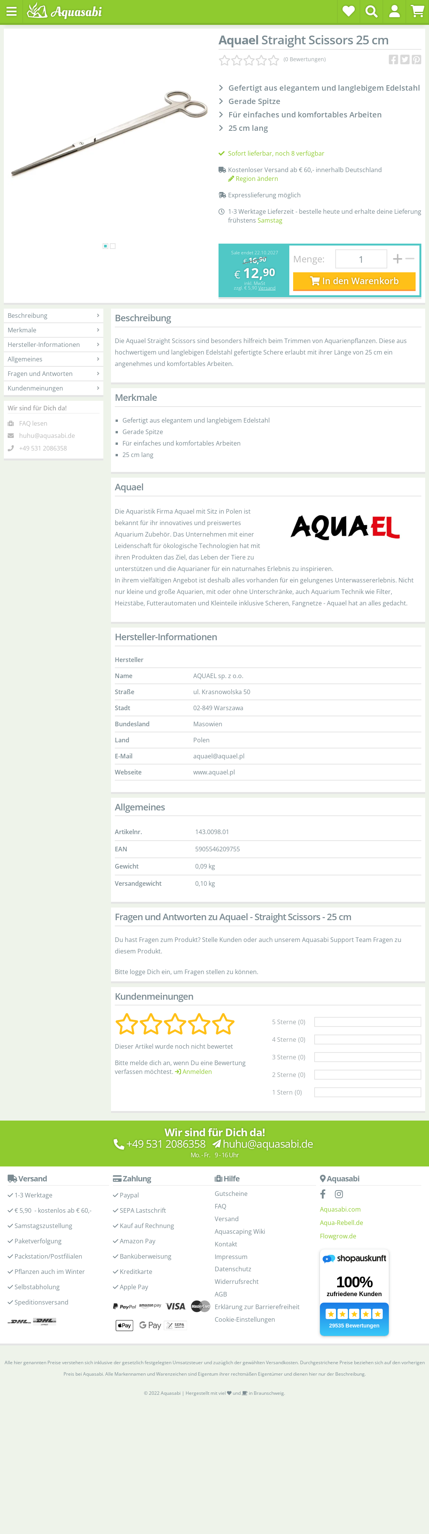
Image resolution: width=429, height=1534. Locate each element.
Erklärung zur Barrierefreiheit (257, 1307)
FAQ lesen (33, 423)
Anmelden (193, 1071)
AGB (221, 1294)
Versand (267, 288)
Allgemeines (54, 359)
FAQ (220, 1206)
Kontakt (226, 1244)
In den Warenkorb (354, 281)
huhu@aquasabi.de (47, 435)
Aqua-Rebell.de (341, 1222)
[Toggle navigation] (11, 11)
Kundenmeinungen (54, 388)
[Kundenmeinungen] (272, 59)
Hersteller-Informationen (54, 344)
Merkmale (54, 330)
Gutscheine (231, 1193)
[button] (394, 11)
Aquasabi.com (340, 1209)
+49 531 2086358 (43, 448)
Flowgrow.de (338, 1236)
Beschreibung (54, 315)
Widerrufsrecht (237, 1281)
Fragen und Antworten (54, 373)
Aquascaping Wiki (240, 1231)
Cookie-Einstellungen (245, 1319)
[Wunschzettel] (349, 11)
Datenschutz (233, 1269)
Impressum (231, 1257)
